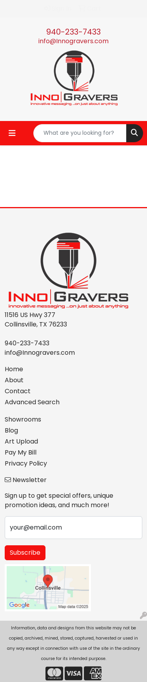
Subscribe (25, 552)
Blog (11, 430)
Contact (18, 391)
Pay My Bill (20, 452)
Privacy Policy (26, 463)
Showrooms (23, 419)
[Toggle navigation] (12, 133)
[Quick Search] (80, 133)
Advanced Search (32, 402)
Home (14, 369)
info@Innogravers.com (73, 41)
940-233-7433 (73, 31)
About (14, 380)
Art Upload (21, 441)
